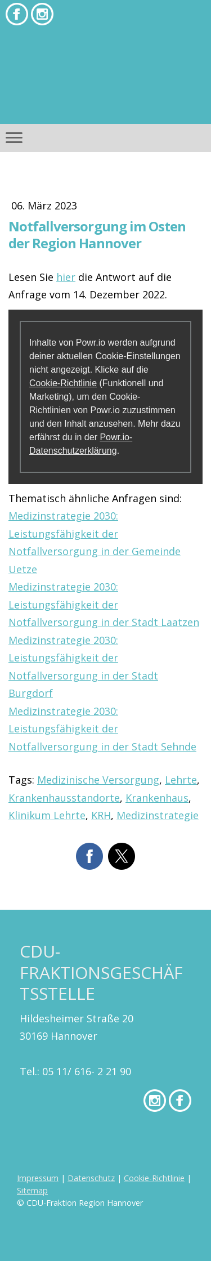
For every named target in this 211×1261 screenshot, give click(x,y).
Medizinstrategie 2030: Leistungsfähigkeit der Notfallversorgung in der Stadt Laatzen (103, 604)
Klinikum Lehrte (47, 815)
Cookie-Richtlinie (63, 383)
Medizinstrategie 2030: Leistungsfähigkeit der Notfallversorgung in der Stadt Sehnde (102, 728)
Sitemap (32, 1190)
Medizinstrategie (157, 815)
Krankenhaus (156, 797)
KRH (101, 815)
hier (65, 277)
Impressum (38, 1178)
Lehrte (181, 779)
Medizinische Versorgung (98, 779)
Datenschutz (91, 1178)
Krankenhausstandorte (64, 797)
